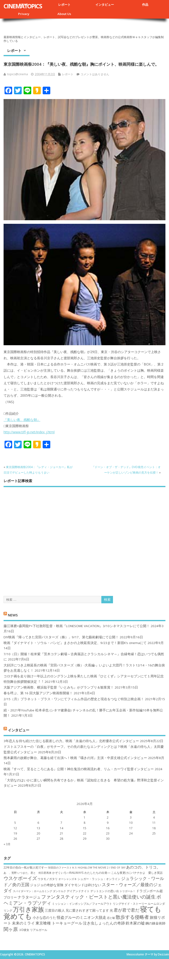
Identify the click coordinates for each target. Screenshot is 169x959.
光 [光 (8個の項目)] (111, 910)
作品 (145, 4)
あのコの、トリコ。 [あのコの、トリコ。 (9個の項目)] (143, 867)
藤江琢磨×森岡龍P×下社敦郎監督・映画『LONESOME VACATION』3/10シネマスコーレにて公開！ (77, 626)
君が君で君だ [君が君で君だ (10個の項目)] (126, 910)
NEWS (13, 615)
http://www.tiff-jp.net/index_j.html (29, 432)
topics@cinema (17, 74)
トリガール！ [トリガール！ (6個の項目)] (127, 891)
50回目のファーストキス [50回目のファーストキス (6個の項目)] (62, 867)
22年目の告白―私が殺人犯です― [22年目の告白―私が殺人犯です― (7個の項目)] (25, 867)
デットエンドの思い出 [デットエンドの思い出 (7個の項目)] (104, 891)
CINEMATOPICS (23, 6)
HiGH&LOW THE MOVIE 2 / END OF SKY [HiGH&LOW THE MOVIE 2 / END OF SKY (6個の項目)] (101, 867)
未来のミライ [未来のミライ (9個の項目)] (23, 923)
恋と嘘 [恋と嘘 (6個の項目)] (111, 917)
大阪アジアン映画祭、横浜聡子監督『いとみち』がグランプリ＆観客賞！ (59, 687)
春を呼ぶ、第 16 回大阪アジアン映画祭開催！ (38, 693)
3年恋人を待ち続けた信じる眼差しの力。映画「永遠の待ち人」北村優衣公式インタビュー (71, 741)
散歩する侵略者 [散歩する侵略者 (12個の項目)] (132, 917)
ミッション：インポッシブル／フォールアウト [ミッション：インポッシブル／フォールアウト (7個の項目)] (82, 904)
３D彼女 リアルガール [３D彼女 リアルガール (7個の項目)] (33, 930)
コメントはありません (95, 74)
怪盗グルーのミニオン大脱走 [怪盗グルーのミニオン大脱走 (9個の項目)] (81, 917)
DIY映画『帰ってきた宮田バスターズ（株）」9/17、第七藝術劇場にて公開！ (61, 637)
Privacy (23, 14)
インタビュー (104, 4)
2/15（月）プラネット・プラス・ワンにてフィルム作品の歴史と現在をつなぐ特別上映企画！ (74, 699)
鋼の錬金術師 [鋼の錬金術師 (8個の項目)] (155, 923)
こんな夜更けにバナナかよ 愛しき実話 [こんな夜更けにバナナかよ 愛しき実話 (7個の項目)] (137, 873)
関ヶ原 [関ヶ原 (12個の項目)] (11, 929)
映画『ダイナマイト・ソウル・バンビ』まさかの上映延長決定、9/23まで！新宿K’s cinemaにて (75, 643)
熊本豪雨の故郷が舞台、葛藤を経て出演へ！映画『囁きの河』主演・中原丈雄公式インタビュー (75, 758)
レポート (64, 4)
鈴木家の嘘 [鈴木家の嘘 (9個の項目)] (135, 923)
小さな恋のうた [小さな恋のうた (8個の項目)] (44, 917)
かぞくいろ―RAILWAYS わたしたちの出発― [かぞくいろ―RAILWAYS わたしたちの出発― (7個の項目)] (81, 873)
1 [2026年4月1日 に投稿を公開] (84, 817)
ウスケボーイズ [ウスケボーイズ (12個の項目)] (20, 878)
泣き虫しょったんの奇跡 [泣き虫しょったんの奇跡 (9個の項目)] (104, 923)
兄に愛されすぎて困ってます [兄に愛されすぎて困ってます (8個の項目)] (87, 910)
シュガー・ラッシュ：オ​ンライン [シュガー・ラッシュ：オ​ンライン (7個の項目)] (98, 879)
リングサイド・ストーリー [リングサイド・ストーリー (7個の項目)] (130, 904)
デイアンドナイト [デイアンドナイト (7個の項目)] (78, 891)
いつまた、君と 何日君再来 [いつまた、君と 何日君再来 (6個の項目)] (34, 872)
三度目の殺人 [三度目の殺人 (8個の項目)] (55, 910)
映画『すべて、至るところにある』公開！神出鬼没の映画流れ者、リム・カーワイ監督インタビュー (79, 769)
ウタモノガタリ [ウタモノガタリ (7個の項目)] (48, 879)
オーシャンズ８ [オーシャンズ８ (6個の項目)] (67, 879)
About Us (64, 14)
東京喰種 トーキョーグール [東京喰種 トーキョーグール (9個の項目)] (59, 923)
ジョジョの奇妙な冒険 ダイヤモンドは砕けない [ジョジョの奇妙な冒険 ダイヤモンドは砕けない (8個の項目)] (65, 885)
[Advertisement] (84, 537)
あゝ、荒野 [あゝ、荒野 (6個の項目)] (10, 872)
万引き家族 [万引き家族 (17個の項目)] (28, 909)
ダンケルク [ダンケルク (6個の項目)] (59, 891)
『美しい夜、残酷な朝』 (22, 419)
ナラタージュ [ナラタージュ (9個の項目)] (29, 897)
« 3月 (7, 844)
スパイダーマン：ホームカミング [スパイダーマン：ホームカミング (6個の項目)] (32, 891)
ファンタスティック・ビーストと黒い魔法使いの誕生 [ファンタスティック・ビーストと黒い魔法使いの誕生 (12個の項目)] (98, 896)
